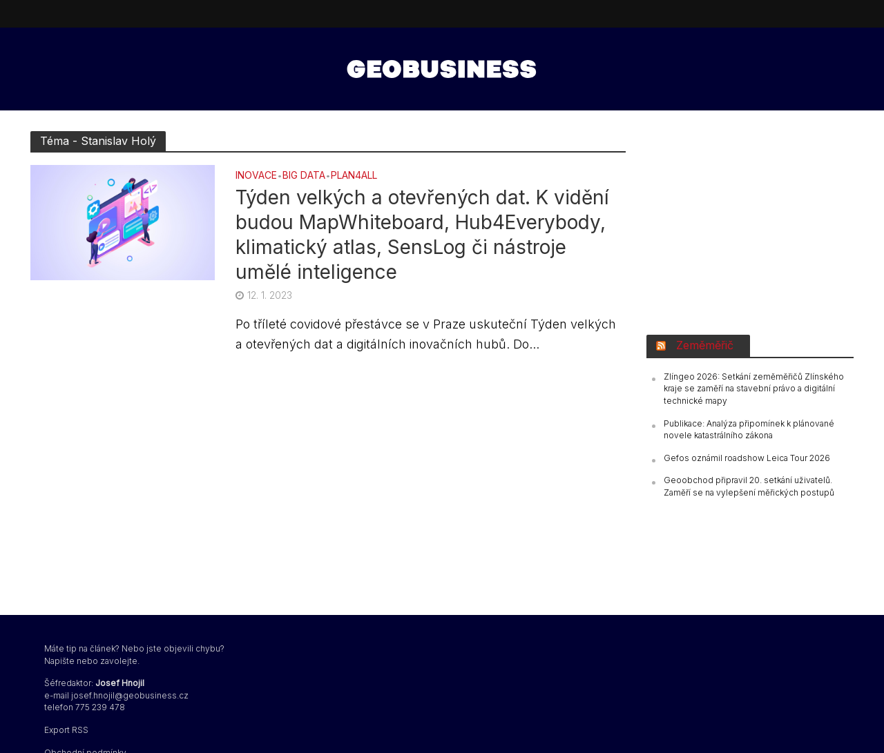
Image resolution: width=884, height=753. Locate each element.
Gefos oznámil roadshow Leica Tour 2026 (747, 458)
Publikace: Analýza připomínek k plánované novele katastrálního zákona (749, 429)
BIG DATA (303, 175)
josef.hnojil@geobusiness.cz (130, 695)
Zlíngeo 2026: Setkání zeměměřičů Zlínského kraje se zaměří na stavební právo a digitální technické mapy (754, 388)
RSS (80, 730)
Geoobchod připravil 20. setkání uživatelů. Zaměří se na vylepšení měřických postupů (749, 486)
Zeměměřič (704, 345)
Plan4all (354, 175)
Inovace (256, 175)
